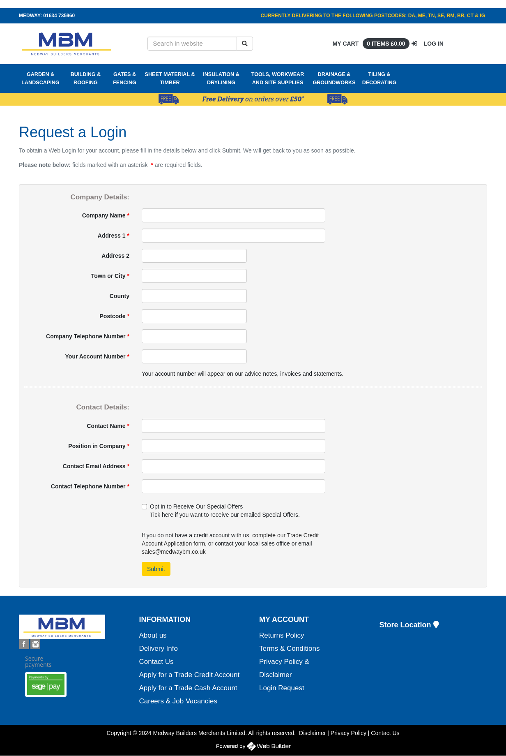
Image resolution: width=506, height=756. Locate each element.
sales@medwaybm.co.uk (174, 551)
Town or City (110, 276)
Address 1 (113, 235)
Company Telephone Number (87, 336)
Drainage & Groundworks (334, 79)
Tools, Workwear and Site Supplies (277, 79)
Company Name (105, 215)
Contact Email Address (96, 466)
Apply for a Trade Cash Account (188, 688)
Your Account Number (97, 356)
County (119, 296)
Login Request (281, 688)
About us (153, 635)
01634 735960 (59, 15)
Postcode (114, 316)
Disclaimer (312, 733)
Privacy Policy (348, 733)
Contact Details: (102, 407)
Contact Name (108, 426)
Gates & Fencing (124, 79)
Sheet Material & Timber (170, 79)
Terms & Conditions (289, 648)
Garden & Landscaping (40, 79)
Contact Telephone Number (90, 486)
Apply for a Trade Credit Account (189, 675)
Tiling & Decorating (379, 79)
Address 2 (115, 255)
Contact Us (156, 662)
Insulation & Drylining (221, 79)
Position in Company (98, 446)
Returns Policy (281, 635)
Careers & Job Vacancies (178, 701)
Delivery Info (158, 648)
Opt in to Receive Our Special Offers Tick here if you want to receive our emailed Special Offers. (221, 510)
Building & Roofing (86, 79)
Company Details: (99, 197)
